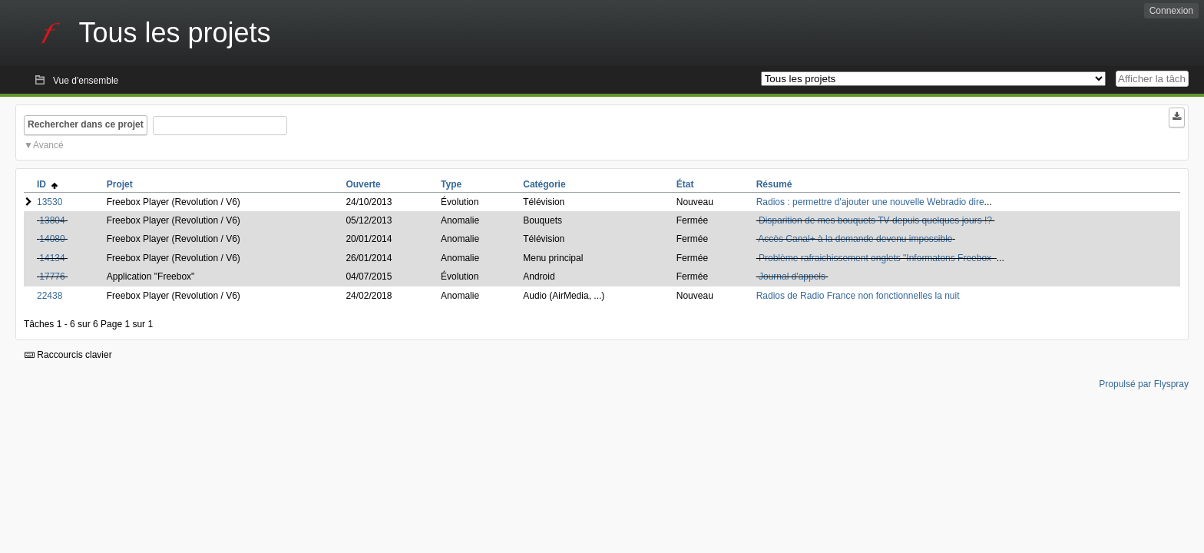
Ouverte (363, 184)
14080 (51, 238)
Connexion (1171, 10)
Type (451, 184)
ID (47, 184)
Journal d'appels (792, 276)
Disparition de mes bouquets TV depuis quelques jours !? (875, 220)
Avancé (48, 145)
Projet (120, 184)
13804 (51, 220)
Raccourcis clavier (68, 354)
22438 (49, 295)
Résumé (774, 184)
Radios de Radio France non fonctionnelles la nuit (858, 295)
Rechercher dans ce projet (86, 124)
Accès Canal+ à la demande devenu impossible (855, 238)
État (685, 184)
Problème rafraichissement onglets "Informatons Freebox (876, 258)
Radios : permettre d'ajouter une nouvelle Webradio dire (870, 202)
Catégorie (544, 184)
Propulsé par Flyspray (1144, 384)
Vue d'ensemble (85, 80)
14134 (51, 258)
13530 (49, 202)
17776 (51, 276)
